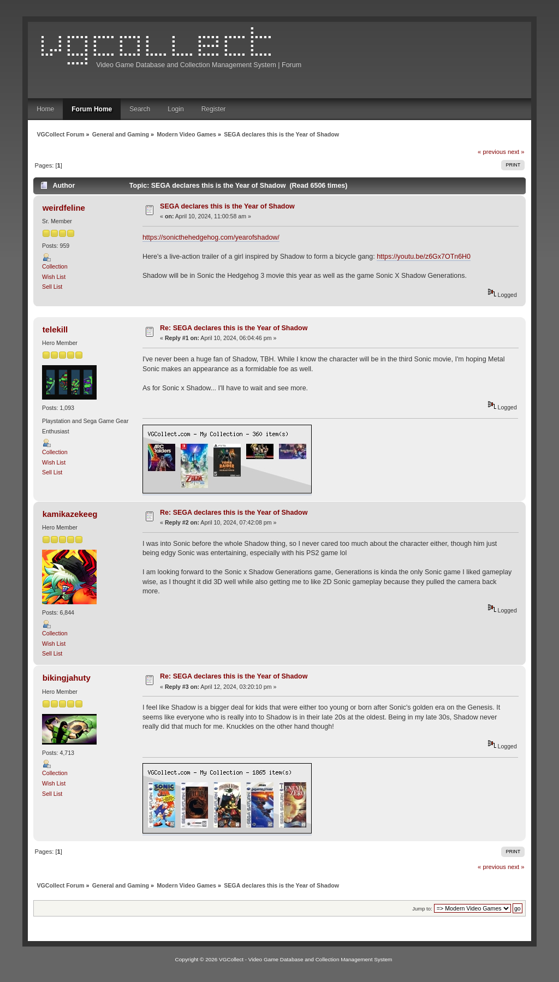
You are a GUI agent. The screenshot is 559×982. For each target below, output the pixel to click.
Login (175, 109)
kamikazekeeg (70, 514)
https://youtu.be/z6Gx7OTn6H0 (424, 256)
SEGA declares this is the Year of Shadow (227, 206)
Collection (55, 266)
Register (213, 109)
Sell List (52, 286)
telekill (55, 329)
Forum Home (92, 109)
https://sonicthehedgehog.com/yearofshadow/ (211, 237)
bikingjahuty (67, 677)
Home (45, 109)
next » (516, 151)
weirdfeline (64, 207)
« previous (492, 151)
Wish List (54, 276)
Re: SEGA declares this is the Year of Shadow (233, 328)
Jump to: (422, 909)
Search (139, 109)
